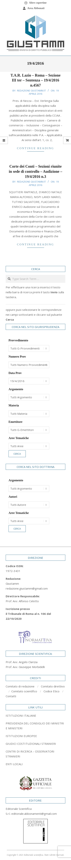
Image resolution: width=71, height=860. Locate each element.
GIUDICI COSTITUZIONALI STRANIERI (31, 744)
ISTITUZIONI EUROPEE (21, 736)
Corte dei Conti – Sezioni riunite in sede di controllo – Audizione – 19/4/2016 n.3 (35, 171)
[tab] (35, 726)
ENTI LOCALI (14, 764)
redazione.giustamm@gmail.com (27, 588)
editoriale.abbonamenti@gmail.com (34, 813)
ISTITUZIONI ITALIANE (21, 715)
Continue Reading (35, 148)
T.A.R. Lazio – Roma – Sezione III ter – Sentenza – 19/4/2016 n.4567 (35, 80)
